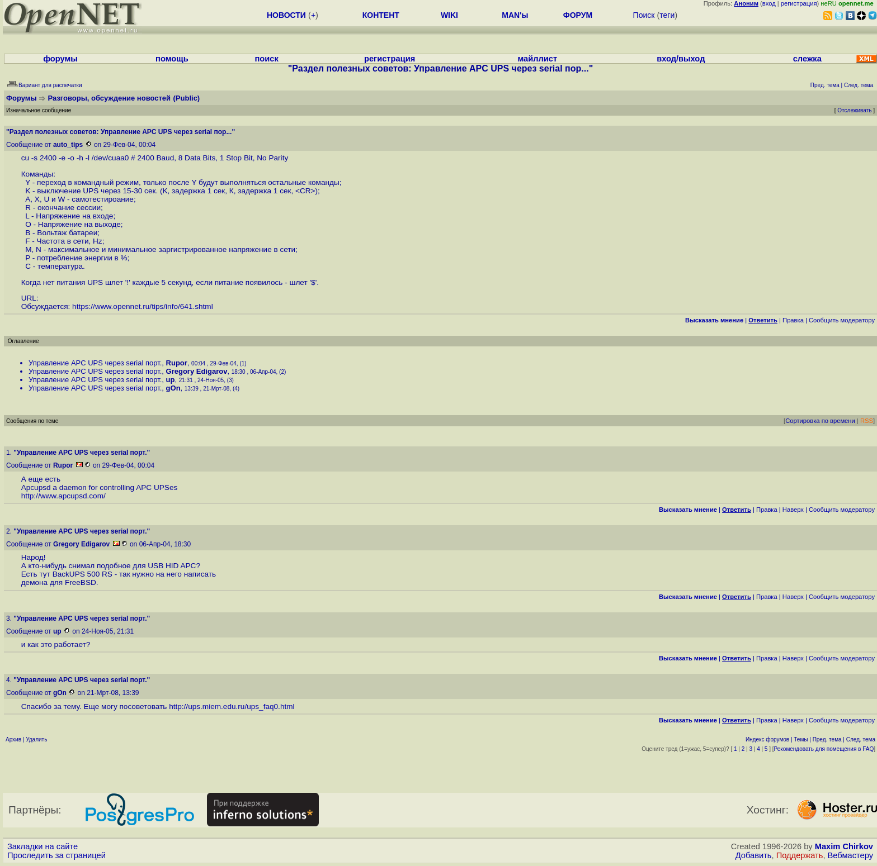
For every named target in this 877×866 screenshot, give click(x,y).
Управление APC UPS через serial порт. (95, 363)
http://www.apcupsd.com (62, 496)
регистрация (799, 3)
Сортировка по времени (820, 420)
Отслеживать (854, 110)
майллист (537, 58)
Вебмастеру (850, 855)
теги (667, 15)
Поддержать (799, 855)
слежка (807, 58)
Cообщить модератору (842, 320)
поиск (267, 58)
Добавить (753, 855)
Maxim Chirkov (844, 846)
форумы (60, 58)
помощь (171, 58)
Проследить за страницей (56, 855)
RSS (866, 420)
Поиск (644, 15)
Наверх (793, 509)
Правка (793, 320)
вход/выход (681, 58)
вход (769, 3)
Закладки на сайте (42, 846)
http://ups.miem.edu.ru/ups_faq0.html (231, 706)
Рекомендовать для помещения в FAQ (824, 749)
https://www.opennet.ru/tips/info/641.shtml (142, 306)
